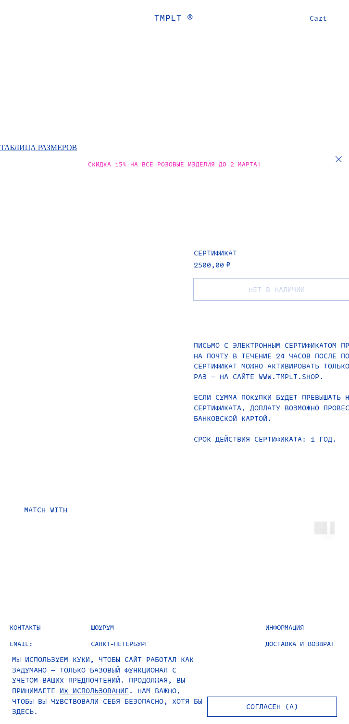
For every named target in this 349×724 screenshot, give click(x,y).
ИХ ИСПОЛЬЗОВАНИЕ (94, 690)
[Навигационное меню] (11, 18)
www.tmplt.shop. (291, 376)
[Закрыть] (338, 159)
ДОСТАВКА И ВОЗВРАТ (300, 643)
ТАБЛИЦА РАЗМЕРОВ (38, 147)
